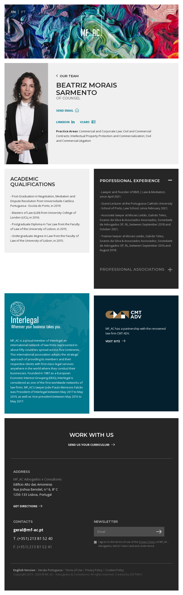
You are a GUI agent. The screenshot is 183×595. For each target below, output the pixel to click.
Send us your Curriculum (91, 445)
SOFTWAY (136, 574)
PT (23, 11)
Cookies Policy (114, 570)
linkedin (65, 122)
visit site (116, 341)
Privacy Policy (147, 541)
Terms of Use (73, 570)
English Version (24, 570)
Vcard (87, 122)
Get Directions (27, 506)
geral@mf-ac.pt (28, 529)
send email (67, 110)
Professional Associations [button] (132, 269)
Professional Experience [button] (130, 180)
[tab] (136, 181)
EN (13, 11)
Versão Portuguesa (50, 570)
